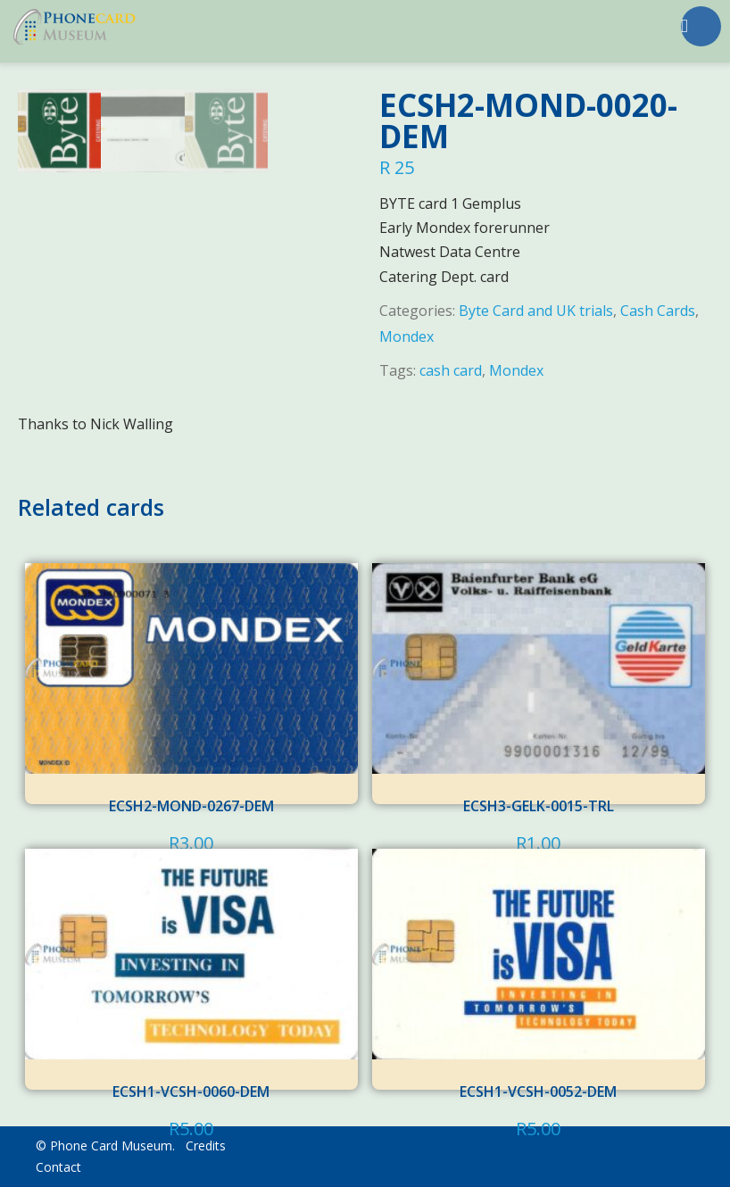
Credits (206, 1145)
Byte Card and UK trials (536, 310)
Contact (58, 1166)
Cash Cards (657, 310)
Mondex (406, 336)
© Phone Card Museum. (105, 1145)
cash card (450, 370)
